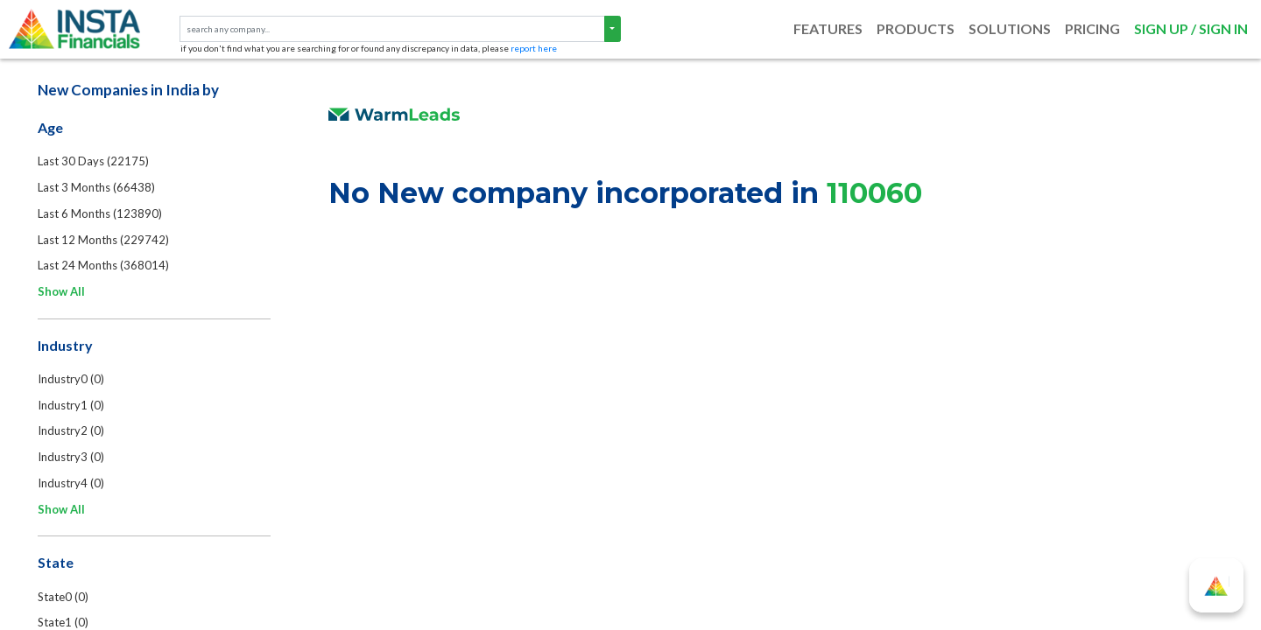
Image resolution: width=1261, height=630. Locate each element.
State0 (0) (64, 600)
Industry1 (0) (72, 408)
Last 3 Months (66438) (98, 189)
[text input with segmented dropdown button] (392, 30)
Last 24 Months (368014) (105, 268)
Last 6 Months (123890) (101, 215)
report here (534, 48)
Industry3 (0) (72, 460)
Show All (63, 294)
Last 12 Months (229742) (105, 241)
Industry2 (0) (72, 434)
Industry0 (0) (72, 381)
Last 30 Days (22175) (95, 163)
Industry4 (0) (72, 487)
